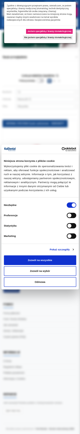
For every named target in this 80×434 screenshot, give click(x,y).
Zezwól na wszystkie (40, 260)
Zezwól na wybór (40, 271)
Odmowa (40, 282)
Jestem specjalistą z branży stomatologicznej (49, 31)
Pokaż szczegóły (60, 249)
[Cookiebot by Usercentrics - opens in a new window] (61, 149)
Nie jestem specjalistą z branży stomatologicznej (47, 37)
